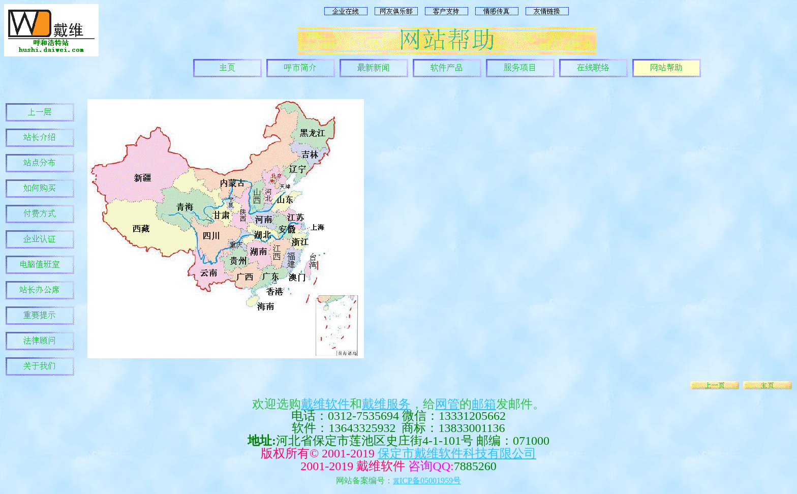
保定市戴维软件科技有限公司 (457, 453)
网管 (447, 404)
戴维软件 (325, 404)
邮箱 (484, 404)
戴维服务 (386, 404)
